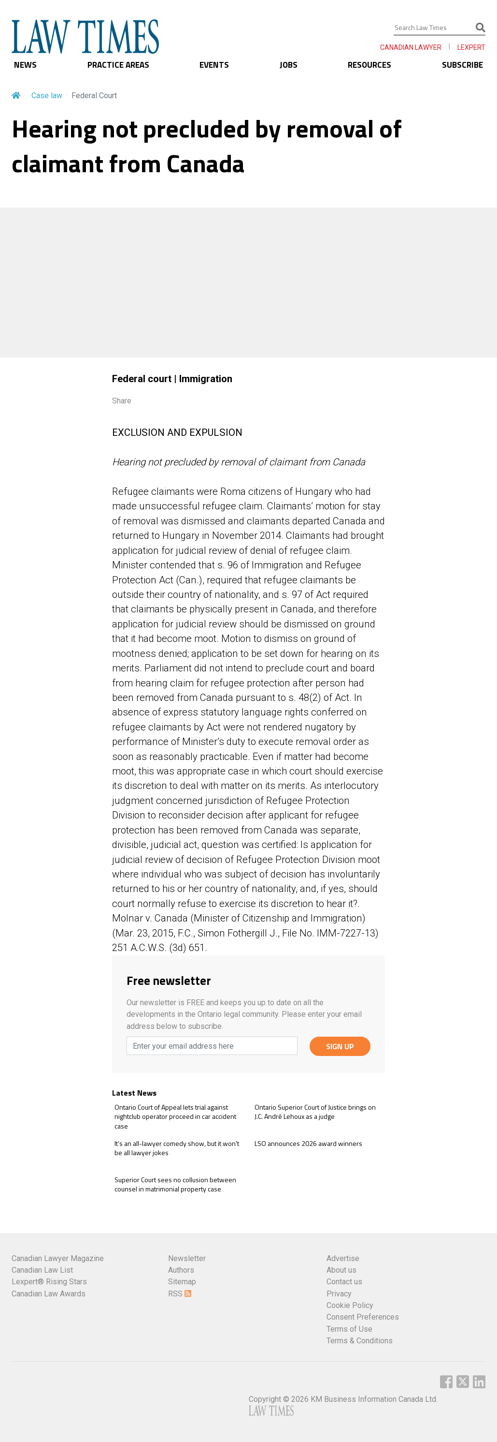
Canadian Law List (42, 1270)
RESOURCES (369, 65)
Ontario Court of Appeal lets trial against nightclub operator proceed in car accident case (175, 1116)
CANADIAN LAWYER (410, 47)
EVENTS (214, 65)
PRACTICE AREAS (118, 65)
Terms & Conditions (360, 1340)
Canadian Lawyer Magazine (58, 1258)
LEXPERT (471, 47)
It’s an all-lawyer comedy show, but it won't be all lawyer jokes (176, 1148)
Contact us (344, 1281)
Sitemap (182, 1281)
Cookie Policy (350, 1305)
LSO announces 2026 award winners (308, 1143)
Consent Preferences (363, 1317)
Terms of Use (349, 1329)
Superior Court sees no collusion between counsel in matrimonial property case (175, 1184)
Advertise (343, 1258)
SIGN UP (340, 1046)
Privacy (339, 1293)
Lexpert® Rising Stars (49, 1281)
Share (121, 400)
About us (341, 1270)
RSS (179, 1293)
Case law (46, 95)
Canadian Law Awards (48, 1293)
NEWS (25, 65)
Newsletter (187, 1258)
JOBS (289, 65)
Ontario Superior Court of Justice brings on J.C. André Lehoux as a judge (315, 1111)
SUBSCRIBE (462, 65)
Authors (181, 1270)
